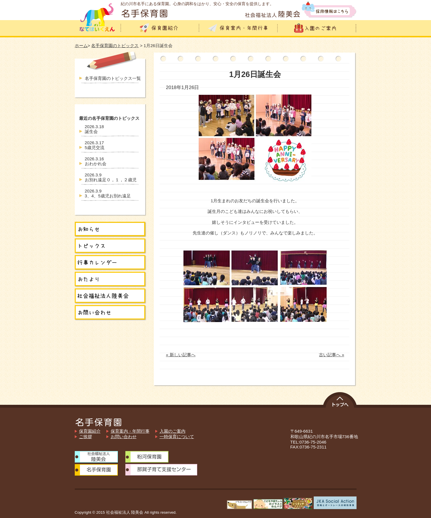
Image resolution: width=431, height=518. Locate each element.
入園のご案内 (172, 431)
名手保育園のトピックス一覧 (113, 78)
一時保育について (177, 436)
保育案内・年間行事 (130, 431)
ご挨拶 (85, 436)
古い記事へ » (331, 354)
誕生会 (94, 129)
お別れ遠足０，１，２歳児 (111, 177)
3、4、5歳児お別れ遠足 (108, 193)
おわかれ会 (95, 161)
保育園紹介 (90, 431)
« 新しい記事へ (181, 354)
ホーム (81, 45)
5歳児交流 (94, 145)
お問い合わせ (124, 436)
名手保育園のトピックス (115, 45)
